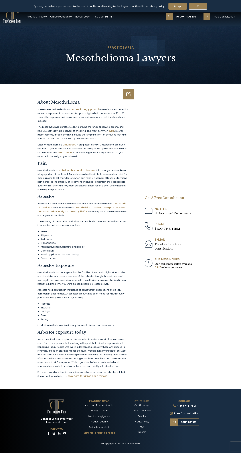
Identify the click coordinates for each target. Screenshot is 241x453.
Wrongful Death (99, 410)
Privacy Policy (141, 421)
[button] (37, 16)
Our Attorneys (141, 405)
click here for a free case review (87, 376)
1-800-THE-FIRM (167, 228)
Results (142, 416)
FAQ (142, 427)
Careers (141, 432)
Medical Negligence (99, 416)
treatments (65, 152)
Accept (178, 6)
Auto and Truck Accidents (99, 405)
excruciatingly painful (85, 109)
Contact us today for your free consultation (57, 420)
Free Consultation (187, 413)
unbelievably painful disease (77, 170)
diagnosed (69, 144)
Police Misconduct (99, 427)
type (111, 131)
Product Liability (99, 421)
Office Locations (142, 410)
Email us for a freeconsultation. (168, 246)
